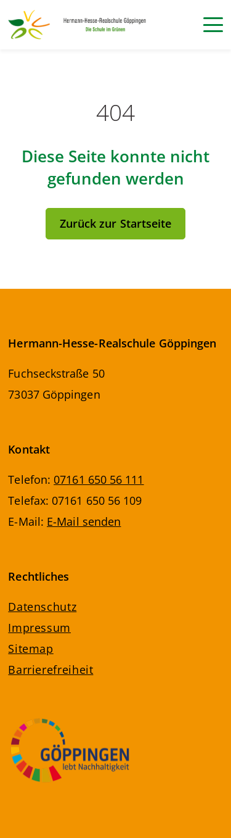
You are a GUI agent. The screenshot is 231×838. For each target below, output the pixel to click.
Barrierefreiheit (50, 669)
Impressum (39, 627)
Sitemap (30, 648)
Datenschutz (42, 606)
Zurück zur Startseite (116, 223)
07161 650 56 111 (99, 479)
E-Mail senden (84, 521)
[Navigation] (213, 24)
